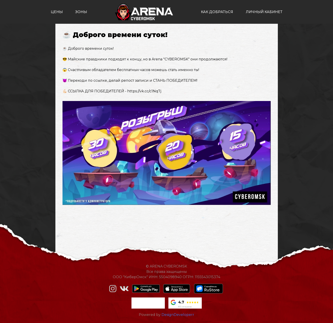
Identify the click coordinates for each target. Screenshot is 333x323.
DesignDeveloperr (177, 315)
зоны (81, 12)
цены (57, 12)
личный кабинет (264, 12)
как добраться (217, 12)
